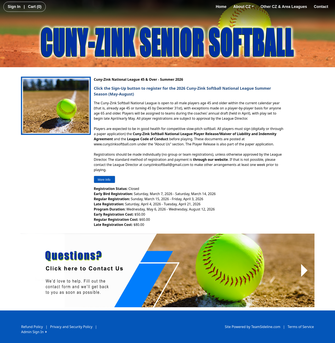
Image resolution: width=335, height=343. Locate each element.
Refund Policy (32, 326)
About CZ (243, 6)
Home (221, 6)
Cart (34, 6)
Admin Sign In (34, 332)
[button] (31, 270)
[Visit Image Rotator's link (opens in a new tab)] (167, 270)
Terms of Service (301, 326)
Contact (321, 6)
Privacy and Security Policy (71, 326)
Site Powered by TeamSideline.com (252, 326)
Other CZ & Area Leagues (284, 6)
